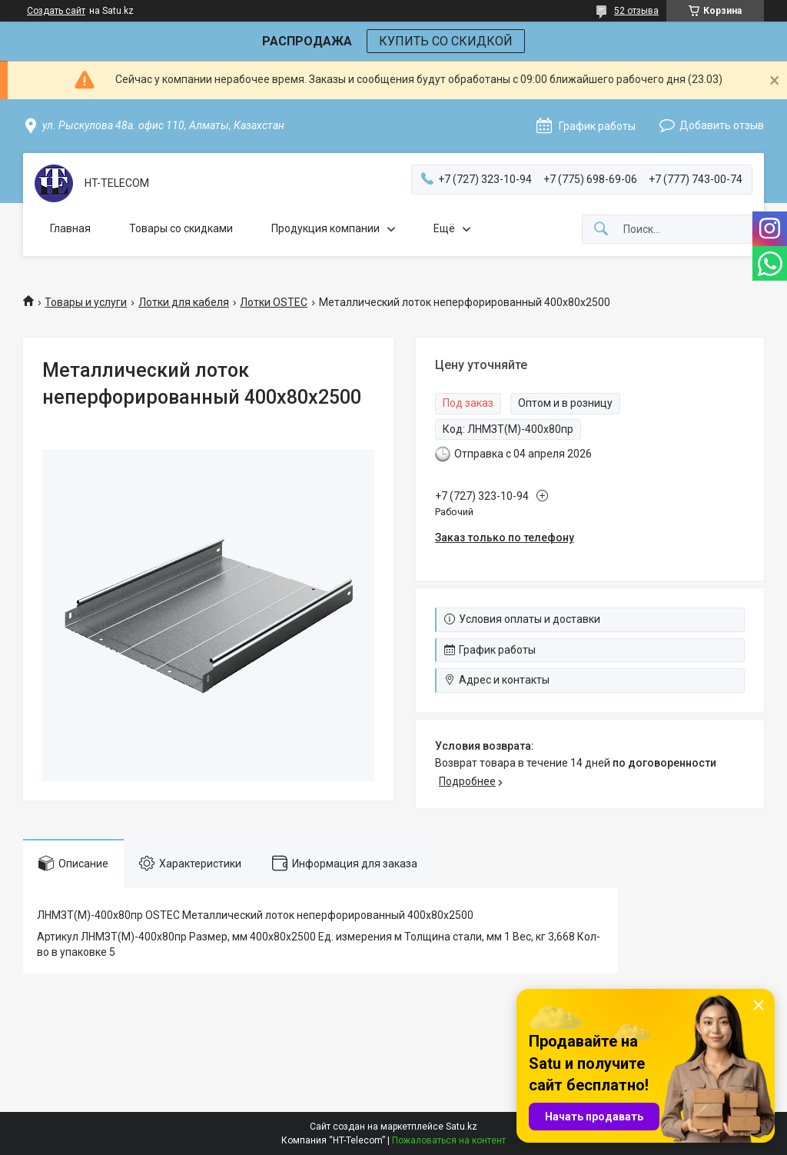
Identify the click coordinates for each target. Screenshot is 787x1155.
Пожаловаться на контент (449, 1140)
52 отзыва (636, 10)
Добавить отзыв (721, 125)
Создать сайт (56, 10)
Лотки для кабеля (183, 302)
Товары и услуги (86, 302)
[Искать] (601, 229)
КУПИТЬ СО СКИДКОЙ (446, 41)
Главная (70, 228)
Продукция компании (325, 228)
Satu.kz (461, 1126)
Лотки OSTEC (273, 302)
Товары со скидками (181, 228)
